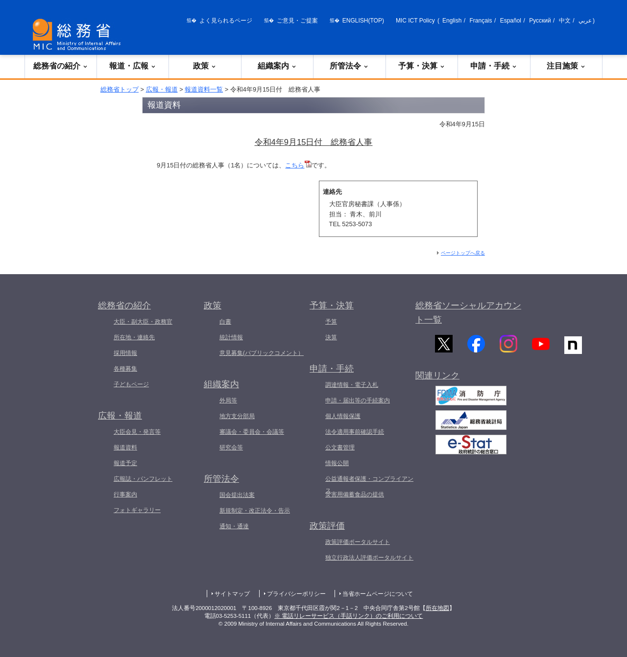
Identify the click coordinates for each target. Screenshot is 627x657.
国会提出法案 (237, 495)
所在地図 (437, 608)
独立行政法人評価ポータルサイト (369, 557)
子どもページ (131, 384)
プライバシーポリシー (296, 594)
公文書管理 (340, 447)
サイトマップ (232, 594)
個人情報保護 (343, 416)
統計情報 (231, 337)
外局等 (228, 400)
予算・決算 (421, 66)
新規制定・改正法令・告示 (254, 510)
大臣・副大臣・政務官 (143, 321)
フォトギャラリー (137, 510)
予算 (331, 321)
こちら (298, 165)
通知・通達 (234, 526)
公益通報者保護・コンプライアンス (369, 484)
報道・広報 (132, 66)
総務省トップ (119, 89)
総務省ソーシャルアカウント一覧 (468, 313)
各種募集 (125, 368)
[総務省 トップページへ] (78, 34)
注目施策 (566, 66)
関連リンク (437, 382)
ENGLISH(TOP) (363, 20)
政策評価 (327, 526)
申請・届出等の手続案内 (357, 400)
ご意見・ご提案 (297, 20)
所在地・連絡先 (134, 337)
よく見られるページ (225, 20)
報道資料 (125, 447)
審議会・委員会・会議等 (251, 431)
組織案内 (277, 66)
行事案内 (125, 494)
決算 (331, 337)
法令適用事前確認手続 (354, 431)
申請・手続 (493, 66)
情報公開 (337, 463)
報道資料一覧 (204, 89)
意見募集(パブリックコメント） (261, 353)
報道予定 (125, 463)
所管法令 (349, 66)
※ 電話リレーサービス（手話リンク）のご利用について (348, 616)
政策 (205, 66)
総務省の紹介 (60, 66)
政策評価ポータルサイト (357, 542)
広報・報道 (162, 89)
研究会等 (231, 447)
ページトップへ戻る (463, 253)
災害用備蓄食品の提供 (354, 494)
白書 (225, 321)
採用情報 (125, 353)
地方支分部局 (237, 416)
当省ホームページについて (377, 594)
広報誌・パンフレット (143, 478)
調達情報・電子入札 (351, 384)
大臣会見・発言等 (137, 431)
